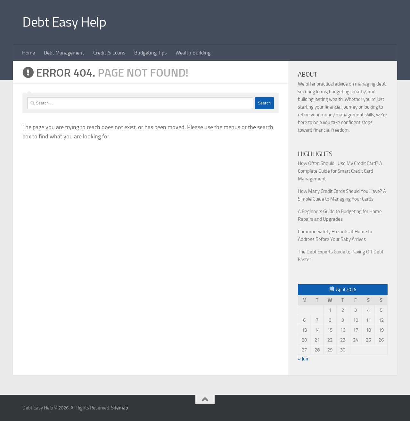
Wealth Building (193, 53)
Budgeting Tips (150, 53)
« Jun (303, 359)
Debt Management (64, 53)
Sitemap (119, 408)
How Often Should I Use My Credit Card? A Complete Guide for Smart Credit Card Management (340, 171)
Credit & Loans (109, 53)
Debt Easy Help (64, 22)
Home (28, 53)
